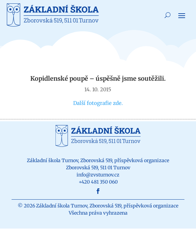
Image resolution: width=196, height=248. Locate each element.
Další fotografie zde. (98, 103)
